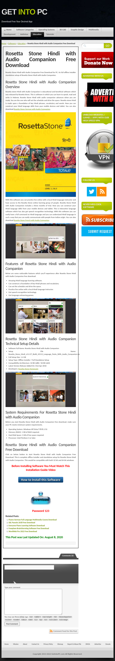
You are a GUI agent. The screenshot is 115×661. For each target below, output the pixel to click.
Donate (108, 644)
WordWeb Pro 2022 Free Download (23, 531)
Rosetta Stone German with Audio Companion (32, 109)
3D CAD (62, 29)
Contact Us (35, 644)
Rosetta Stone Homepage (28, 369)
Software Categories (25, 29)
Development (10, 34)
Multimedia (94, 29)
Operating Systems (46, 29)
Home (9, 29)
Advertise (97, 644)
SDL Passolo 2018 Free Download (22, 522)
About (25, 644)
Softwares (12, 43)
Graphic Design (77, 29)
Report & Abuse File (74, 644)
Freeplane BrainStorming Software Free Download (29, 528)
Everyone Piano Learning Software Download (27, 525)
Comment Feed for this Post (65, 631)
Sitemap (60, 644)
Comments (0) (68, 555)
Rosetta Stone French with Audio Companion (31, 220)
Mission (15, 644)
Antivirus (24, 34)
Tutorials (50, 34)
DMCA (88, 644)
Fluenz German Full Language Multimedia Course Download (33, 520)
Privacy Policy (48, 644)
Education (37, 35)
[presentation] (25, 575)
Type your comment (12, 587)
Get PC (24, 12)
